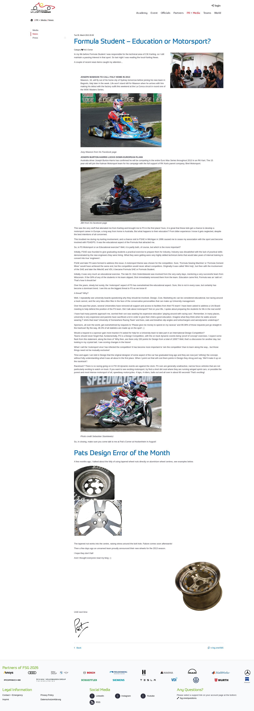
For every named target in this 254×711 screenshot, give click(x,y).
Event (154, 12)
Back (78, 648)
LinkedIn (97, 696)
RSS (95, 702)
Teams (207, 12)
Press (49, 38)
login (217, 5)
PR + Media (193, 12)
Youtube (148, 696)
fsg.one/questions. (188, 698)
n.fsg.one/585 (217, 648)
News (51, 20)
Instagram (123, 696)
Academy (141, 12)
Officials (165, 12)
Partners (178, 12)
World (217, 12)
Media (35, 30)
